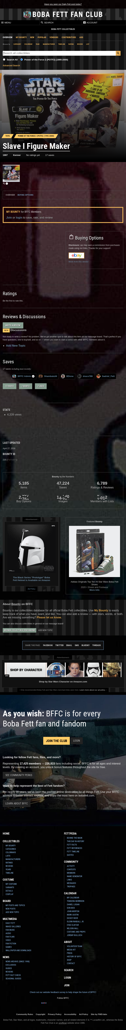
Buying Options (25, 195)
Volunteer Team (74, 946)
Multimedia (10, 919)
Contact (71, 963)
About (68, 942)
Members (71, 873)
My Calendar (73, 897)
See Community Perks (18, 775)
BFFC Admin (23, 376)
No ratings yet (33, 155)
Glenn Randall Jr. (75, 921)
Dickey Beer (72, 918)
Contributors (69, 37)
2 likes (41, 386)
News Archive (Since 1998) (18, 961)
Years (8, 869)
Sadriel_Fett (105, 376)
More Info (95, 590)
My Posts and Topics (15, 905)
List (87, 44)
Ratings (9, 862)
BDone (67, 376)
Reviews (9, 866)
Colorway (28, 44)
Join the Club (56, 741)
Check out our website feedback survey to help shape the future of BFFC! (63, 992)
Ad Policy (31, 589)
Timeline (61, 44)
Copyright (40, 1014)
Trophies (71, 886)
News (6, 957)
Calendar (70, 893)
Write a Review (13, 325)
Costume (8, 879)
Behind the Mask (74, 838)
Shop (69, 960)
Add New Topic (15, 345)
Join (9, 217)
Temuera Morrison (75, 901)
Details (9, 891)
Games (9, 947)
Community (71, 861)
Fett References (74, 848)
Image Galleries (13, 926)
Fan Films (10, 937)
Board (7, 901)
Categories (11, 849)
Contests (71, 869)
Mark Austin (72, 915)
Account (90, 22)
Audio (8, 933)
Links (69, 880)
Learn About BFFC (16, 803)
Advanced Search (11, 65)
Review (80, 44)
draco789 (85, 376)
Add (81, 37)
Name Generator (74, 876)
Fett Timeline (73, 851)
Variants (10, 887)
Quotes (70, 855)
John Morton (73, 911)
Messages (71, 883)
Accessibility (70, 1014)
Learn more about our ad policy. (92, 690)
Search (47, 22)
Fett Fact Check (13, 975)
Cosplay (9, 894)
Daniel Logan (73, 904)
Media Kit (71, 950)
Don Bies (71, 908)
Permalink (11, 460)
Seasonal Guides (13, 978)
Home (6, 833)
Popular (42, 37)
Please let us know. (49, 617)
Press (69, 953)
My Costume (11, 884)
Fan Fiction (11, 943)
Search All (12, 59)
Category (17, 44)
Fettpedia (70, 833)
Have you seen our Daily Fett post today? (63, 4)
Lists (8, 856)
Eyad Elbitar (73, 925)
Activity (71, 866)
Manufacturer (49, 44)
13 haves (9, 386)
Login (76, 740)
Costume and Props (76, 932)
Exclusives (11, 965)
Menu (6, 22)
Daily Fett (10, 923)
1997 (5, 155)
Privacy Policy (54, 1014)
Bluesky (86, 645)
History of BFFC (74, 956)
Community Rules (24, 1014)
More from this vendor (79, 262)
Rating (71, 44)
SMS (77, 645)
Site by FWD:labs (99, 1014)
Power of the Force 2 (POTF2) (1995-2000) (46, 59)
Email (69, 645)
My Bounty (21, 37)
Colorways (11, 852)
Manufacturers (13, 859)
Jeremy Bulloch (74, 935)
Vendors (54, 37)
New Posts (10, 909)
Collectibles (11, 841)
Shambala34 (47, 376)
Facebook (48, 645)
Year (38, 44)
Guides (9, 968)
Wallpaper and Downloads (18, 950)
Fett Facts (72, 845)
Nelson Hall (72, 928)
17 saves (49, 155)
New (32, 37)
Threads (96, 645)
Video (8, 940)
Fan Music (10, 930)
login (19, 217)
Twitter (59, 645)
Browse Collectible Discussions (19, 630)
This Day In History (75, 841)
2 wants (25, 386)
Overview (7, 37)
